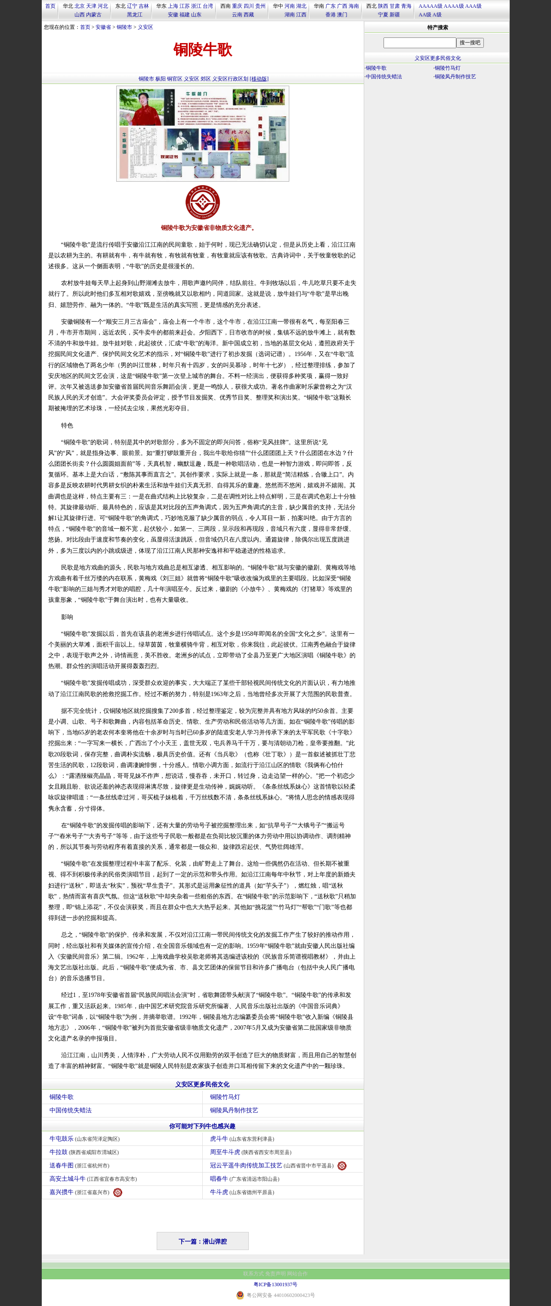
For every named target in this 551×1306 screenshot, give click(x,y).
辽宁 (132, 6)
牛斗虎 (243, 1192)
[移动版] (259, 79)
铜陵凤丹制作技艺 (234, 1110)
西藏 (249, 15)
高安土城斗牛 (94, 1179)
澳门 (342, 15)
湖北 (301, 6)
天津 (91, 6)
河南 (290, 6)
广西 (342, 6)
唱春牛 (246, 1179)
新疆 (395, 15)
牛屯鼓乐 (86, 1139)
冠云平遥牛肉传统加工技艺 (278, 1165)
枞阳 (160, 79)
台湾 (208, 6)
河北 (103, 6)
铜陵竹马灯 (225, 1097)
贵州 (260, 6)
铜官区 (175, 79)
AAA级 (473, 6)
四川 (249, 6)
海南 (354, 6)
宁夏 (383, 15)
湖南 (290, 15)
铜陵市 (124, 27)
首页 (50, 6)
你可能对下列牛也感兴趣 (202, 1126)
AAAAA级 (431, 6)
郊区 (206, 79)
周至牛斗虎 (252, 1152)
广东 (330, 6)
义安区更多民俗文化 (202, 1084)
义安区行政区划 (230, 79)
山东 (196, 15)
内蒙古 (94, 15)
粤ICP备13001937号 (276, 1284)
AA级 (425, 15)
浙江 (196, 6)
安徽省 (103, 27)
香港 (330, 15)
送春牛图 (81, 1165)
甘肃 (395, 6)
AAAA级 (454, 6)
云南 (237, 15)
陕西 (383, 6)
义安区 (145, 27)
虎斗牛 (243, 1139)
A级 (437, 15)
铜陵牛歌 (62, 1097)
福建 (185, 15)
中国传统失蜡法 (71, 1110)
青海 (406, 6)
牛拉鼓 (85, 1152)
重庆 (237, 6)
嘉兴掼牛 (86, 1192)
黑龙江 (134, 15)
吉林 (144, 6)
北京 (79, 6)
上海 (173, 6)
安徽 (173, 15)
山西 (79, 15)
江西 (301, 15)
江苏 (185, 6)
